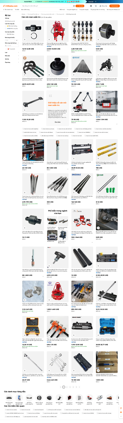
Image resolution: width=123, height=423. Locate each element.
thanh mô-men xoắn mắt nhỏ (64, 129)
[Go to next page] (79, 387)
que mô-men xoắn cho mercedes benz (65, 132)
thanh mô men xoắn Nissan (46, 132)
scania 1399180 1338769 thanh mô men (14, 413)
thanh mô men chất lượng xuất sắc (83, 129)
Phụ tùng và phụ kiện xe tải (47, 14)
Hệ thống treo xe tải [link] (71, 14)
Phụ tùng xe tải (60, 14)
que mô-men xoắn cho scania (50, 413)
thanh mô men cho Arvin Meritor (72, 409)
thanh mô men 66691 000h (91, 135)
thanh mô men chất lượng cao (12, 416)
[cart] (96, 6)
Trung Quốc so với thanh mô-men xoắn (69, 413)
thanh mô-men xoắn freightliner (30, 129)
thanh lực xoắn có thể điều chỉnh (49, 416)
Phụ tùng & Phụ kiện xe (33, 14)
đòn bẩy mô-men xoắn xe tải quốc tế (92, 409)
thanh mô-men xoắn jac (62, 135)
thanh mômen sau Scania (47, 129)
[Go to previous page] (60, 387)
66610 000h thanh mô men (29, 132)
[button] (74, 6)
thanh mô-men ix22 (76, 135)
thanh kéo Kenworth (38, 409)
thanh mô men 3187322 (88, 413)
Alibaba (23, 14)
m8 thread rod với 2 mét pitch (54, 409)
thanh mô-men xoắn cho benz (100, 132)
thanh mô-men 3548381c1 (83, 132)
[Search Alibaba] (47, 6)
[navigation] (12, 201)
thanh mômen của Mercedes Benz (103, 129)
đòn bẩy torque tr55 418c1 (46, 135)
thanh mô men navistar (11, 409)
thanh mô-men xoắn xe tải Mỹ (30, 135)
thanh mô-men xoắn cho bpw (104, 413)
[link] (121, 408)
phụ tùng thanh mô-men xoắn (30, 416)
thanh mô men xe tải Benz (33, 413)
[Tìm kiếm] (79, 6)
